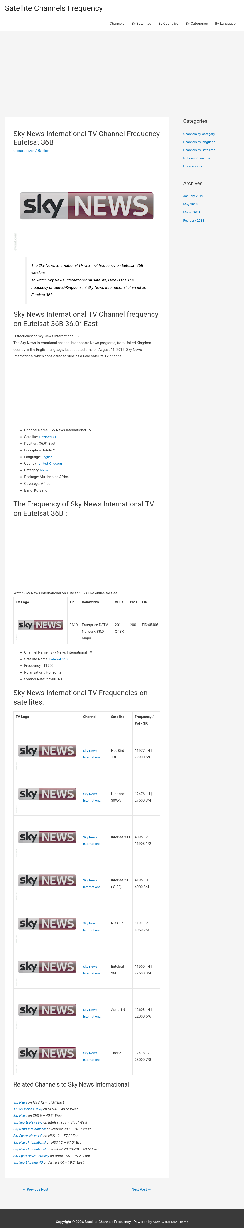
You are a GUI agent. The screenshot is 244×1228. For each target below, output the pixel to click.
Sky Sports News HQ (29, 1114)
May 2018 (191, 205)
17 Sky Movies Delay (29, 1101)
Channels (117, 24)
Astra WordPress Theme (170, 1215)
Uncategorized (24, 151)
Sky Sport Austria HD (30, 1155)
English (47, 458)
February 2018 (194, 221)
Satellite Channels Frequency (58, 8)
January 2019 (194, 197)
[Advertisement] (122, 68)
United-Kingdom (51, 464)
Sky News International (31, 1121)
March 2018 (192, 213)
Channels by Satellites (200, 151)
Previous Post (37, 1182)
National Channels (197, 159)
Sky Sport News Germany (33, 1148)
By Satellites (141, 24)
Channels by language (200, 142)
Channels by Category (200, 135)
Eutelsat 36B (49, 438)
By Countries (168, 24)
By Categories (197, 24)
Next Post (140, 1182)
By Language (225, 24)
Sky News (21, 1094)
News (44, 471)
